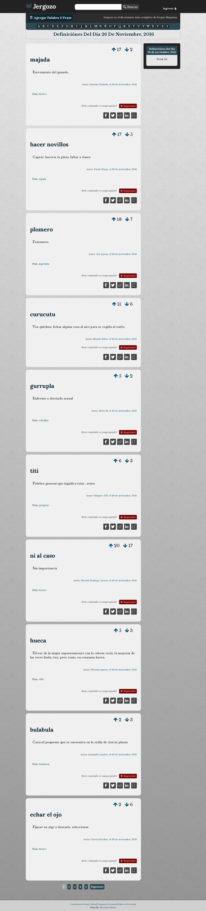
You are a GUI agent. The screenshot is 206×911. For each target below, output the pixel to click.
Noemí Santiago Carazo (94, 580)
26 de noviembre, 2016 (124, 84)
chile (41, 679)
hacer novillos (49, 144)
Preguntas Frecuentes (106, 904)
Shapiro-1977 (101, 495)
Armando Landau (98, 754)
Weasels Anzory (99, 670)
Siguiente (97, 886)
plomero (41, 229)
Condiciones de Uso (78, 904)
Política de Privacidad (126, 904)
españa (42, 179)
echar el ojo (46, 814)
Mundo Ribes (100, 339)
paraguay (44, 505)
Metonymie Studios (108, 907)
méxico (43, 94)
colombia (43, 420)
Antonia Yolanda (98, 84)
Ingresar (170, 8)
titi (34, 470)
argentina (44, 263)
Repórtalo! (128, 106)
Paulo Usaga (101, 169)
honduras (44, 764)
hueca (38, 640)
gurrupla (42, 385)
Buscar (130, 7)
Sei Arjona (102, 254)
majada (40, 59)
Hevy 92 (103, 411)
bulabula (42, 729)
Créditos (92, 904)
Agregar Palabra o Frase (51, 17)
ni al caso (42, 555)
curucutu (43, 314)
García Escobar (99, 839)
